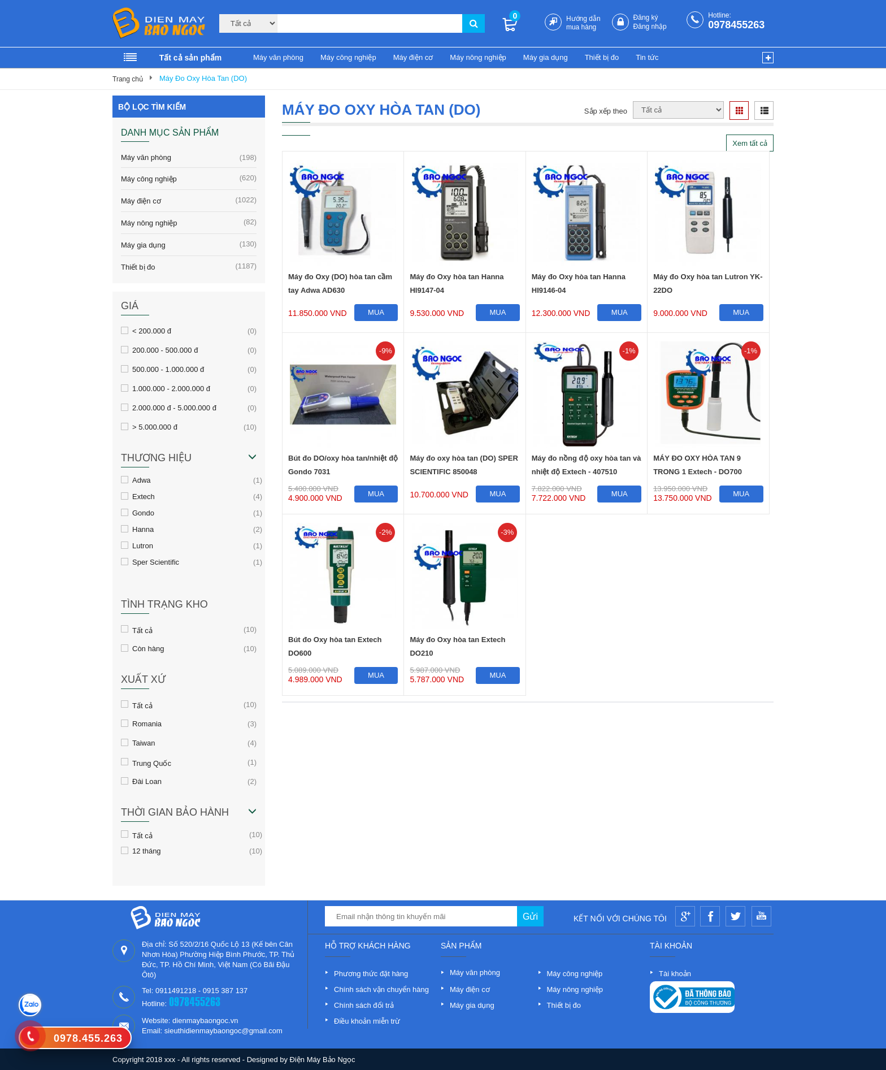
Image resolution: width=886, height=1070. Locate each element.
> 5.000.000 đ (154, 427)
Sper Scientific (155, 562)
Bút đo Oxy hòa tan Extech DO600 (334, 646)
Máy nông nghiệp (478, 57)
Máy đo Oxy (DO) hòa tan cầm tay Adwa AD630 (340, 283)
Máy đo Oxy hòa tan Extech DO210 (457, 646)
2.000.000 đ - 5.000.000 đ (174, 407)
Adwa (141, 480)
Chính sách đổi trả (364, 1005)
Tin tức (647, 57)
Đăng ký (645, 17)
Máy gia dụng (545, 57)
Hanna (143, 529)
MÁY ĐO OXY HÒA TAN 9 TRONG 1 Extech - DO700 (697, 465)
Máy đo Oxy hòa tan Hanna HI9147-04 (456, 283)
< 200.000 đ (151, 331)
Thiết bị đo (602, 57)
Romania (147, 723)
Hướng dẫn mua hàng (583, 23)
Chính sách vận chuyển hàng (381, 989)
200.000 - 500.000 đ (165, 350)
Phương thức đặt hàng (371, 973)
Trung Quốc (151, 762)
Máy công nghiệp (348, 57)
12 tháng (146, 851)
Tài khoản (675, 973)
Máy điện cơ (413, 57)
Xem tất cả (749, 143)
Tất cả (142, 629)
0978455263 (736, 25)
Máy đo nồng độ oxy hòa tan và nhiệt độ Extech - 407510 (586, 465)
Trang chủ (127, 79)
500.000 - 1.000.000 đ (168, 369)
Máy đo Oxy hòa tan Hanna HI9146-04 (579, 283)
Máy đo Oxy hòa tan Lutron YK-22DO (707, 283)
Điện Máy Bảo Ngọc (322, 1059)
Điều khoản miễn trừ (367, 1021)
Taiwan (143, 743)
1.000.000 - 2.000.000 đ (171, 388)
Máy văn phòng (278, 57)
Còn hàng (148, 648)
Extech (143, 496)
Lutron (142, 545)
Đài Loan (147, 781)
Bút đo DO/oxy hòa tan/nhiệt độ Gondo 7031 (343, 465)
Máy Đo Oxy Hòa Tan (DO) (203, 78)
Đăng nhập (650, 27)
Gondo (143, 513)
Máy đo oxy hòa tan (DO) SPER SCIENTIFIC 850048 (464, 465)
